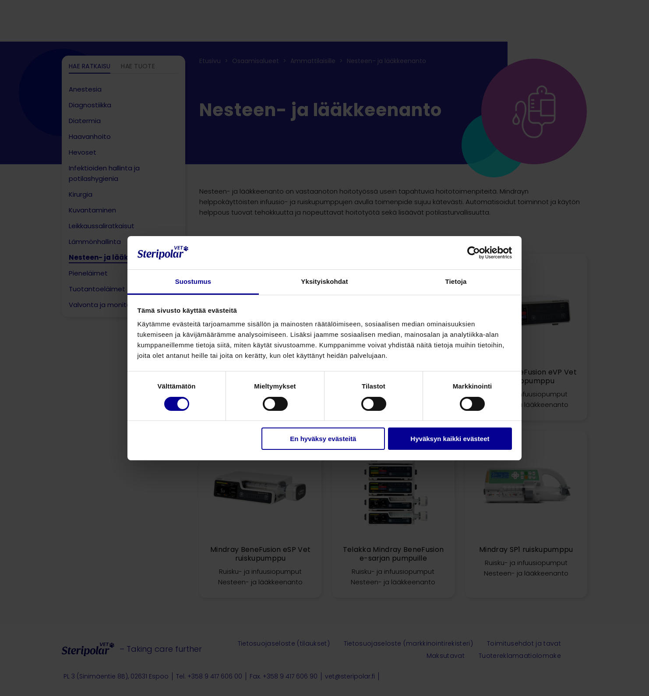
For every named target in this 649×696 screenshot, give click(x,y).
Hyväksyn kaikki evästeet (449, 438)
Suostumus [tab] (193, 281)
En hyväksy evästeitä (323, 438)
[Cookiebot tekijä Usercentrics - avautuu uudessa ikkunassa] (473, 252)
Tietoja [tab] (456, 281)
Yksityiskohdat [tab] (324, 281)
